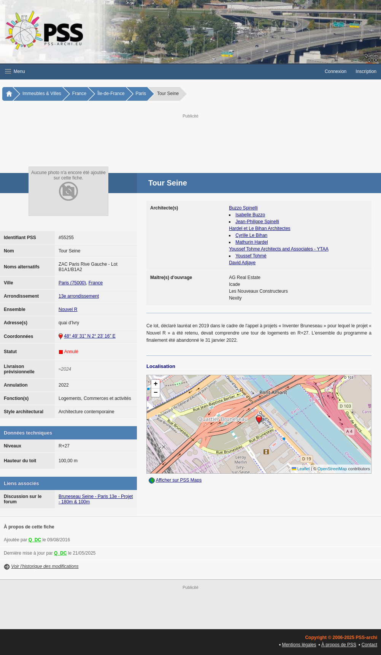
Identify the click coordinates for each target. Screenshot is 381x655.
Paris (141, 93)
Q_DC (35, 539)
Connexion (335, 71)
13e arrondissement (79, 296)
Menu (15, 71)
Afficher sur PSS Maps (179, 480)
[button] (160, 71)
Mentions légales (299, 644)
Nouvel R (68, 309)
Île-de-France (110, 93)
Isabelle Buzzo (250, 214)
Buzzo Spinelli (243, 208)
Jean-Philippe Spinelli (257, 221)
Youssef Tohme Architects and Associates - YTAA (279, 249)
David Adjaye (242, 262)
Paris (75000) (72, 282)
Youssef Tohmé (250, 256)
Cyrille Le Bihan (251, 235)
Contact (369, 644)
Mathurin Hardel (251, 242)
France (79, 93)
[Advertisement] (191, 137)
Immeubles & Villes (41, 93)
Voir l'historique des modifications (44, 566)
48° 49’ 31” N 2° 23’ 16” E (89, 336)
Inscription (366, 71)
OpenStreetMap (332, 468)
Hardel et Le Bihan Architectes (259, 228)
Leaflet (301, 468)
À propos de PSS (338, 644)
